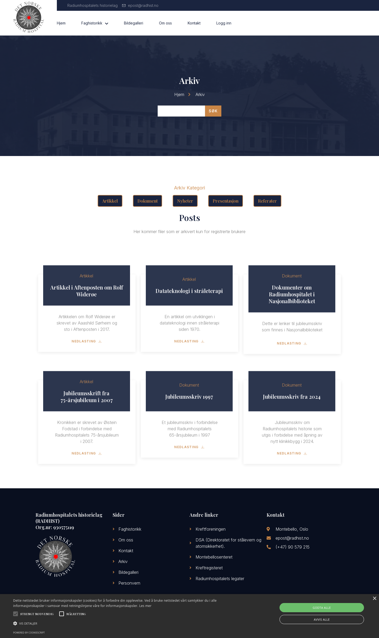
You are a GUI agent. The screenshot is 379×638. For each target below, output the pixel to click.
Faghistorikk (94, 23)
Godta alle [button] (322, 608)
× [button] (374, 599)
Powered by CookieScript (29, 632)
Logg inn (223, 23)
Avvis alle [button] (322, 619)
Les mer (145, 606)
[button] (127, 623)
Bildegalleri (133, 23)
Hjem (61, 23)
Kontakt (194, 23)
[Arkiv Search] (181, 111)
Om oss (165, 23)
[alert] (189, 616)
